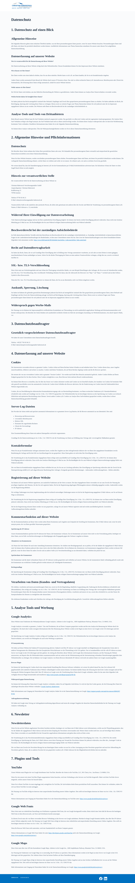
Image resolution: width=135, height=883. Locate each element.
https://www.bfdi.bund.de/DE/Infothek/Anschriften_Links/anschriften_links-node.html (60, 240)
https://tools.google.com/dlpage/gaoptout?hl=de (61, 674)
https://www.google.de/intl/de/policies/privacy (94, 799)
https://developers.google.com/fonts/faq (60, 833)
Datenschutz (24, 877)
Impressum (14, 877)
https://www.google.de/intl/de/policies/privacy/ (88, 867)
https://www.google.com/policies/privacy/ (23, 835)
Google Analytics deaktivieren (50, 686)
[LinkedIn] (105, 878)
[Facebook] (100, 878)
